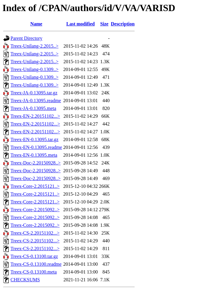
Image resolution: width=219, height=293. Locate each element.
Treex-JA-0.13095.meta (33, 108)
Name (36, 23)
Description (122, 23)
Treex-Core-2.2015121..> (35, 186)
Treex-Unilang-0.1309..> (34, 69)
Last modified (80, 23)
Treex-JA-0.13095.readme (35, 100)
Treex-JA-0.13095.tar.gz (33, 92)
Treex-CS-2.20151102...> (34, 232)
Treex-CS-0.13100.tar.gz (34, 256)
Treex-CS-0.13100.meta (33, 271)
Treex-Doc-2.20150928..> (35, 162)
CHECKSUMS (25, 279)
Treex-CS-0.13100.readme (36, 264)
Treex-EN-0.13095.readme (36, 147)
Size (104, 23)
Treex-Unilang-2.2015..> (34, 46)
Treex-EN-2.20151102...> (35, 116)
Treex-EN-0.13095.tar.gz (34, 139)
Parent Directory (26, 38)
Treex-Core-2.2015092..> (35, 209)
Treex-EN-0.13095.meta (33, 155)
